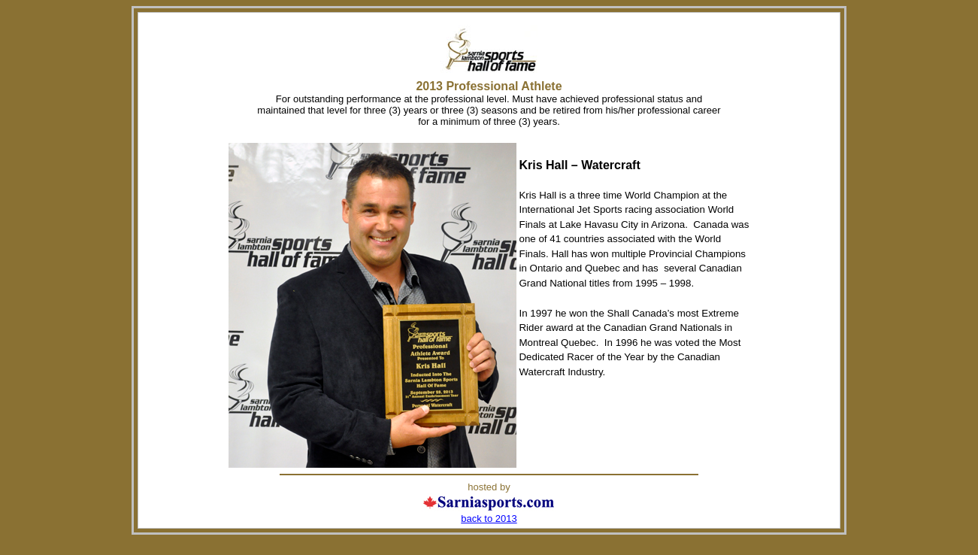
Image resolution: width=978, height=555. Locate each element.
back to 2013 (488, 518)
